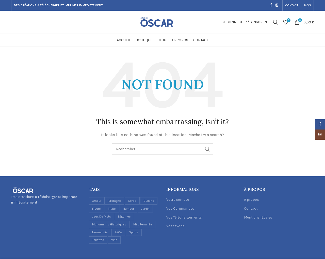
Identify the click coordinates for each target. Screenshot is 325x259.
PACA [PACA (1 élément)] (118, 232)
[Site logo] (162, 22)
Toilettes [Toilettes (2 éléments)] (98, 240)
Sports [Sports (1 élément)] (133, 232)
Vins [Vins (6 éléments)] (114, 240)
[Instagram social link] (277, 5)
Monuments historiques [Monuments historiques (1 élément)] (109, 224)
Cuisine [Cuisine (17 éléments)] (148, 201)
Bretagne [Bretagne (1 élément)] (114, 201)
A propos (251, 199)
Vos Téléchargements (184, 217)
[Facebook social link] (271, 5)
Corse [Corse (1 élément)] (132, 201)
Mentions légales (258, 217)
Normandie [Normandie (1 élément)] (100, 232)
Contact (251, 208)
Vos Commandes (180, 208)
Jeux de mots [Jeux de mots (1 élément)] (101, 216)
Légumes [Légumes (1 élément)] (124, 216)
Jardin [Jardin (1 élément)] (145, 208)
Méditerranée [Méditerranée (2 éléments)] (142, 224)
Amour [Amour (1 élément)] (96, 201)
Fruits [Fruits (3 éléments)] (112, 208)
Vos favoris (175, 226)
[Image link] (22, 190)
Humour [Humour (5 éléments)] (128, 208)
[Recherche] (275, 22)
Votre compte (177, 199)
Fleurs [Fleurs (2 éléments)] (96, 208)
